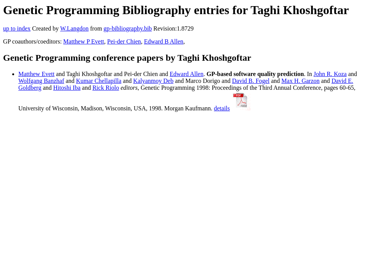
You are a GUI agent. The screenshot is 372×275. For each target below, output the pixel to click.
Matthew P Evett (83, 41)
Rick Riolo (105, 87)
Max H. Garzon (300, 81)
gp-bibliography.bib (128, 28)
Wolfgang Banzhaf (41, 81)
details (222, 108)
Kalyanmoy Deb (153, 81)
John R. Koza (330, 74)
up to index (17, 28)
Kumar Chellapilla (98, 81)
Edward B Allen (163, 41)
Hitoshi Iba (67, 87)
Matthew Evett (36, 74)
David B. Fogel (250, 81)
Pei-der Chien (124, 41)
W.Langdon (74, 28)
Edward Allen (186, 74)
